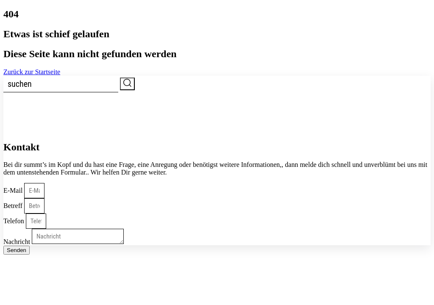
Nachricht (17, 241)
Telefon (14, 221)
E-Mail (13, 190)
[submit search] (127, 84)
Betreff (13, 205)
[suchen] (60, 84)
